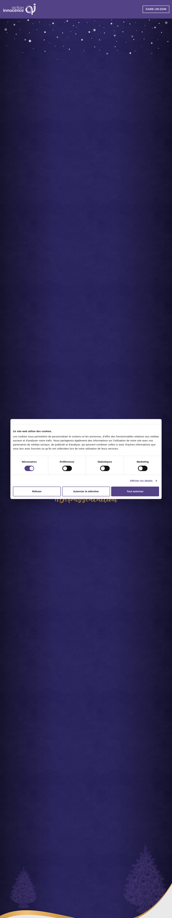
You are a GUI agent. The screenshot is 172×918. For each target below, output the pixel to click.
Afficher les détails (141, 480)
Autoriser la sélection (86, 491)
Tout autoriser (135, 491)
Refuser (37, 491)
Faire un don (156, 9)
